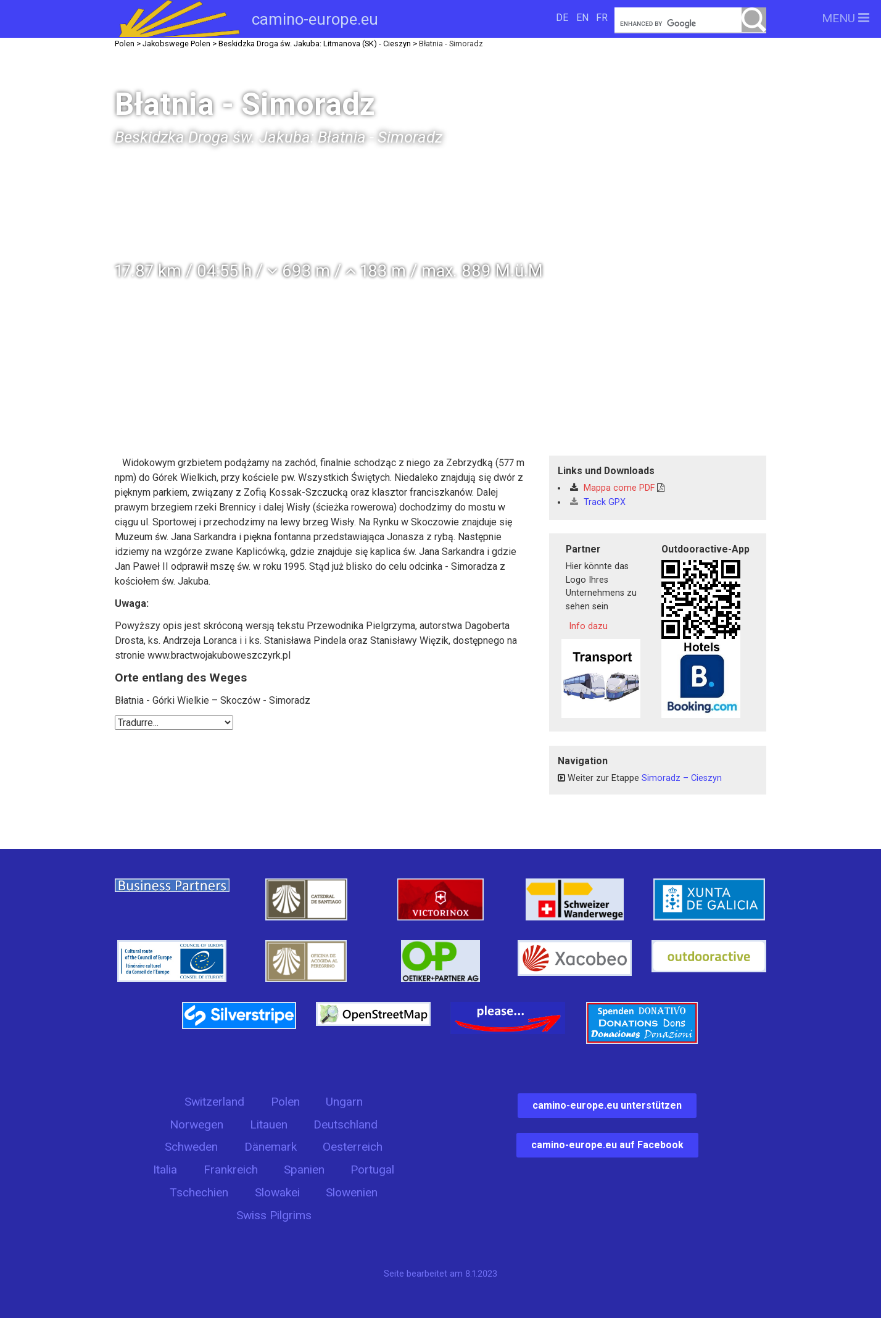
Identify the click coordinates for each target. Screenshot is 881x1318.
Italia (165, 1169)
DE (562, 17)
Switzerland (214, 1102)
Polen (285, 1102)
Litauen (268, 1124)
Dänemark (270, 1147)
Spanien (304, 1169)
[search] (690, 24)
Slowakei (277, 1192)
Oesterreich (353, 1147)
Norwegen (196, 1124)
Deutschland (345, 1124)
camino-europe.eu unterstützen (607, 1105)
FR (602, 17)
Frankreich (231, 1169)
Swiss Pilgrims (274, 1215)
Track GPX (598, 502)
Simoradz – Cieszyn (682, 778)
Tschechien (199, 1192)
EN (582, 17)
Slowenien (352, 1192)
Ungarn (344, 1102)
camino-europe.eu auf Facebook (607, 1145)
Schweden (191, 1147)
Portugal (372, 1169)
